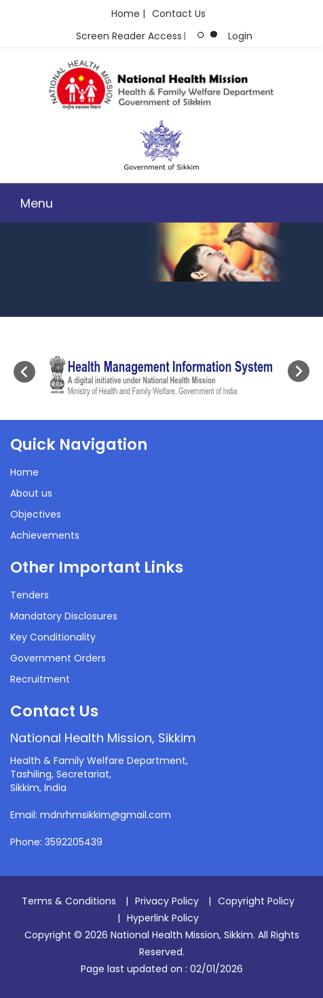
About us (31, 493)
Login (240, 36)
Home (24, 472)
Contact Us (179, 13)
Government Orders (58, 658)
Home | (128, 13)
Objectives (35, 514)
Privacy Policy (167, 901)
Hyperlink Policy (163, 918)
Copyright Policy (256, 901)
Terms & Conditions (69, 901)
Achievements (44, 535)
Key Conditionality (53, 637)
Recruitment (40, 679)
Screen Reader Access (129, 36)
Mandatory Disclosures (63, 616)
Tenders (29, 595)
